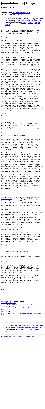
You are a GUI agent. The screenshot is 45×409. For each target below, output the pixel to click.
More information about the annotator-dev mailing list (20, 395)
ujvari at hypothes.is (18, 235)
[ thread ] (30, 23)
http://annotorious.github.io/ (16, 296)
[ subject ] (37, 23)
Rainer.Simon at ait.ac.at (21, 13)
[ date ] (23, 23)
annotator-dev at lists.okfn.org (18, 239)
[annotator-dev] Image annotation (31, 19)
